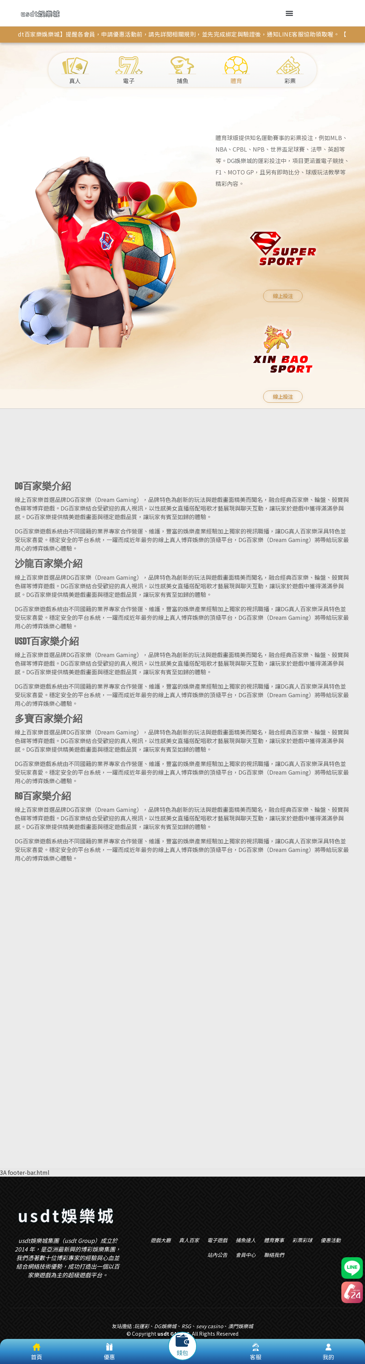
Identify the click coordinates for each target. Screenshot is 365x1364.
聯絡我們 (274, 1254)
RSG (186, 1326)
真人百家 (189, 1240)
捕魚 (182, 70)
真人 (75, 70)
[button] (289, 13)
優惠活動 (331, 1240)
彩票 (290, 70)
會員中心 (246, 1254)
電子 (129, 70)
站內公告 (217, 1254)
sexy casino (209, 1326)
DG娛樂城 (165, 1326)
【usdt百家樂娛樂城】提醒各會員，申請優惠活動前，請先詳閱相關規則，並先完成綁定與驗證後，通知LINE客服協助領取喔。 (174, 34)
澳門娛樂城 (240, 1326)
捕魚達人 (246, 1240)
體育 (236, 70)
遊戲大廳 (161, 1240)
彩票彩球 (302, 1240)
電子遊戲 (217, 1240)
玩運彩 (141, 1326)
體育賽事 (274, 1240)
